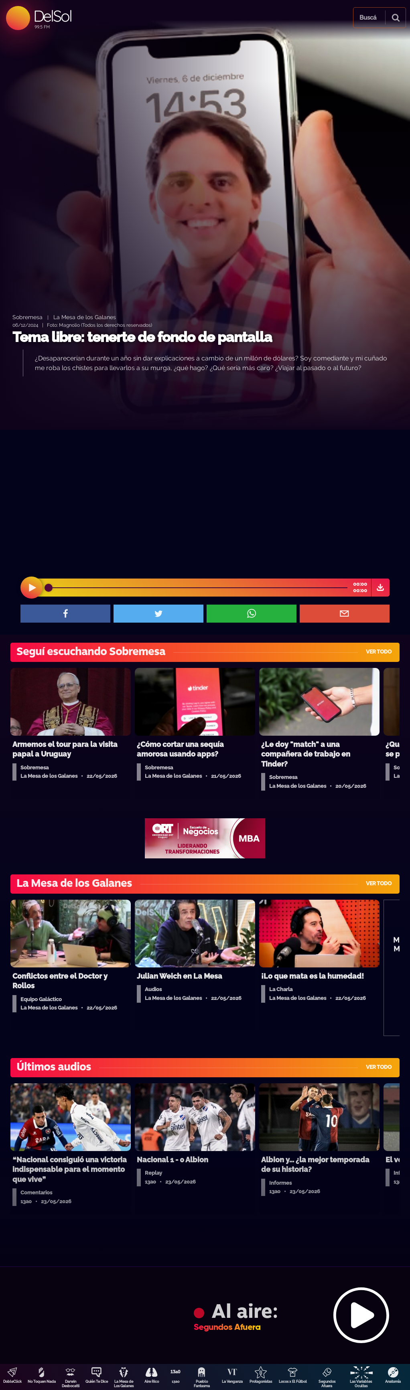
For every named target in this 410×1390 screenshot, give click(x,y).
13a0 (176, 1382)
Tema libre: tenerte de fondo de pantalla (142, 337)
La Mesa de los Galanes (84, 317)
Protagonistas (261, 1382)
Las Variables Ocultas (361, 1384)
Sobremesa (27, 317)
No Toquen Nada (42, 1382)
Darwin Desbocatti (70, 1384)
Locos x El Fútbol (293, 1382)
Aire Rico (151, 1382)
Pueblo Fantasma (202, 1384)
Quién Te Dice (96, 1382)
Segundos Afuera (327, 1384)
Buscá (367, 17)
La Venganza (232, 1382)
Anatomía (393, 1382)
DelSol (52, 16)
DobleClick (12, 1382)
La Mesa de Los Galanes (124, 1384)
